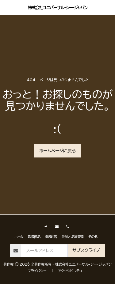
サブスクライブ (86, 250)
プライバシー (37, 270)
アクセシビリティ (70, 270)
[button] (7, 7)
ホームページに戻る (57, 151)
